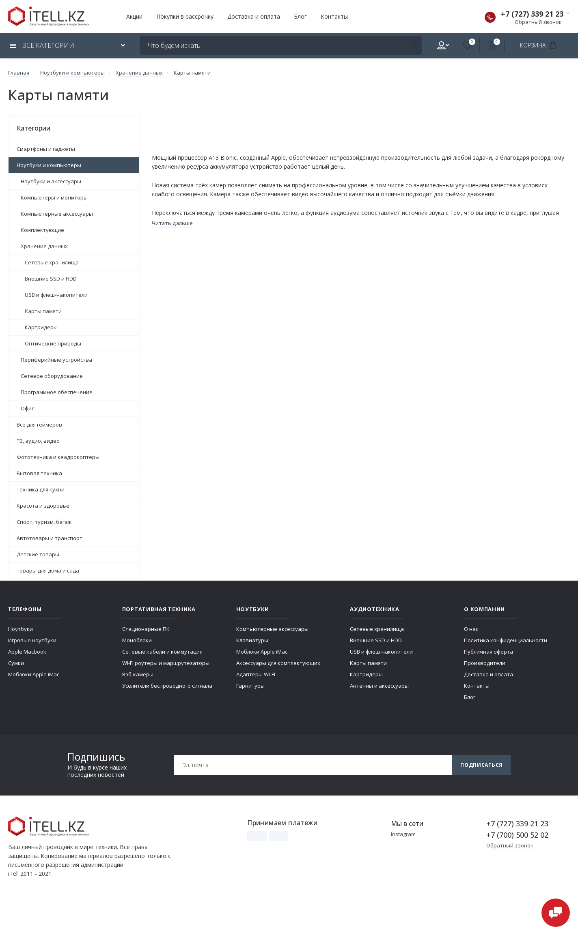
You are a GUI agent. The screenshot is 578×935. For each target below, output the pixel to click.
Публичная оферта (488, 651)
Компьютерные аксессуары (57, 213)
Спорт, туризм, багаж (44, 521)
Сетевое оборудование (52, 376)
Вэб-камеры (137, 674)
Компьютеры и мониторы (54, 197)
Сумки (16, 663)
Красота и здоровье (43, 505)
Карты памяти (43, 311)
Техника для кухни (41, 489)
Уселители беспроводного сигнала (167, 685)
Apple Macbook (27, 651)
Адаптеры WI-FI (255, 674)
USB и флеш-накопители (56, 294)
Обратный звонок (538, 22)
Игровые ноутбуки (32, 640)
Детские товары (38, 554)
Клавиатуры (252, 640)
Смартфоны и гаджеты (46, 148)
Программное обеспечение (57, 392)
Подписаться (481, 764)
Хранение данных (44, 246)
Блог (300, 16)
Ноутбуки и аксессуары (51, 181)
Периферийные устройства (56, 359)
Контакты (334, 16)
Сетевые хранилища (52, 262)
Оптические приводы (53, 343)
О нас (471, 629)
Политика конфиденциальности (505, 640)
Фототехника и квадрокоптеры (58, 457)
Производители (484, 663)
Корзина (541, 45)
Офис (27, 408)
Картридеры (41, 327)
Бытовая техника (39, 473)
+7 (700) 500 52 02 (517, 835)
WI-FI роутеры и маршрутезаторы (165, 663)
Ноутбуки (20, 629)
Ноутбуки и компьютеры (49, 165)
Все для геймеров (39, 424)
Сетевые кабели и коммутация (162, 651)
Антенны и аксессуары (379, 685)
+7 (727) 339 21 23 (532, 14)
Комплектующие (42, 230)
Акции (134, 16)
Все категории (42, 45)
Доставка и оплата (253, 16)
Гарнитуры (250, 685)
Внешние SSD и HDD (51, 278)
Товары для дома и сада (48, 570)
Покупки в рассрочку (185, 16)
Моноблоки (137, 640)
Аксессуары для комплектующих (278, 663)
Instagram (403, 834)
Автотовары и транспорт (49, 538)
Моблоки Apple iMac (33, 674)
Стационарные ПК (146, 629)
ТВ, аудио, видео (38, 440)
